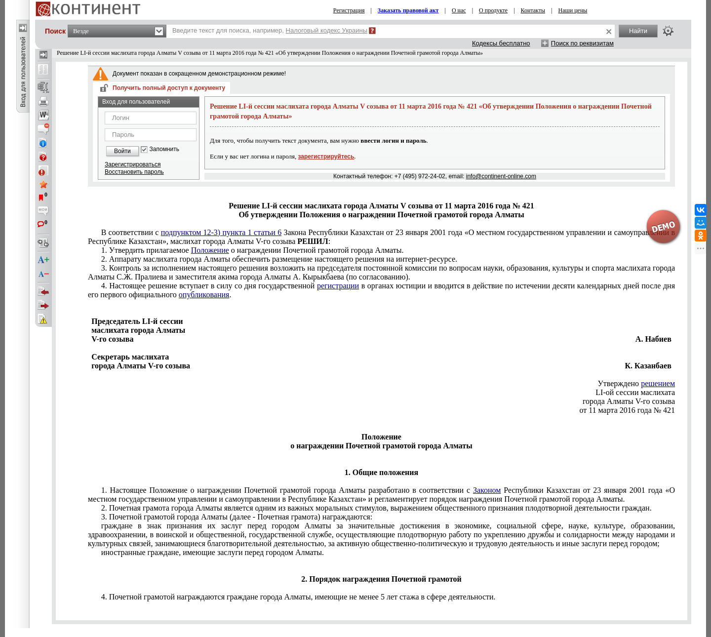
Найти (638, 31)
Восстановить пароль (134, 171)
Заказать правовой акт (408, 10)
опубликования (204, 294)
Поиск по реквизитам (582, 43)
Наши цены (573, 10)
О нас (459, 10)
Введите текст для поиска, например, (269, 30)
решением (658, 383)
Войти (122, 151)
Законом (487, 490)
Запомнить (164, 149)
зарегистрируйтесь (326, 156)
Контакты (533, 10)
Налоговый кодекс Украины (327, 30)
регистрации (338, 285)
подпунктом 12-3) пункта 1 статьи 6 (221, 232)
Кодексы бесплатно (501, 43)
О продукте (493, 10)
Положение (210, 250)
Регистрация (349, 10)
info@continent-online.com (501, 176)
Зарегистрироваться (132, 164)
